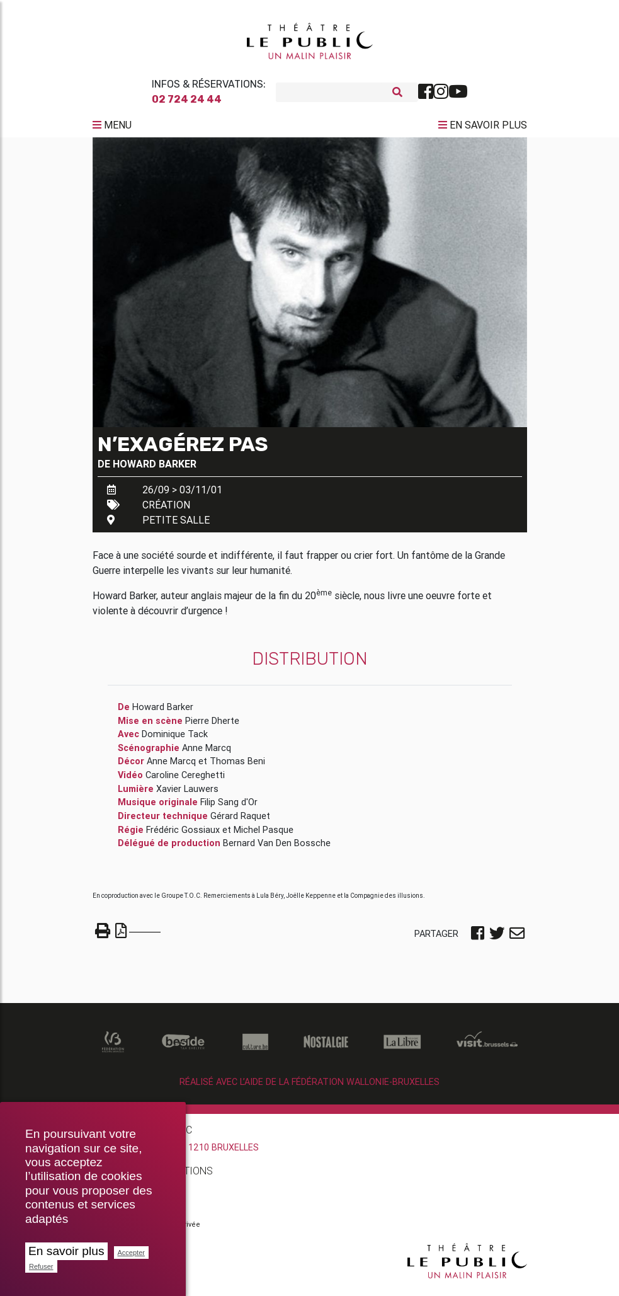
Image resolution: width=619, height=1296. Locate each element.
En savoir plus (66, 1251)
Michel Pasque (263, 834)
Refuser (41, 1266)
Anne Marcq (206, 753)
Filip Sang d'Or (229, 807)
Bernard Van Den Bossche (277, 848)
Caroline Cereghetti (185, 780)
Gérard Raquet (240, 821)
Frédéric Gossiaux (183, 834)
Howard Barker (154, 468)
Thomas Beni (237, 766)
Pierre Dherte (212, 725)
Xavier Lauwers (187, 794)
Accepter (131, 1252)
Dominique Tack (175, 739)
